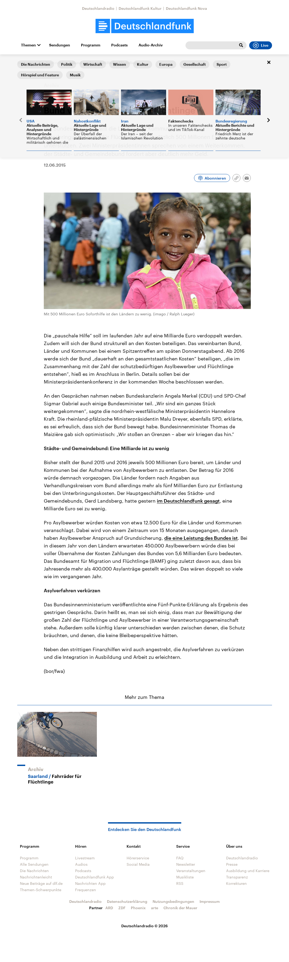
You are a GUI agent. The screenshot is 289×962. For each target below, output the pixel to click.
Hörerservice (138, 858)
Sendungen (59, 45)
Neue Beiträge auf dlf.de (41, 883)
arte (154, 908)
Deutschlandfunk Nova (186, 8)
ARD (109, 908)
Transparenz (237, 877)
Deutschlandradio (98, 8)
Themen (28, 45)
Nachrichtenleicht (36, 877)
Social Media (138, 864)
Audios (81, 864)
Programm (90, 45)
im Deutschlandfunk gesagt (188, 501)
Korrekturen (236, 883)
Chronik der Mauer (180, 908)
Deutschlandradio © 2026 (144, 926)
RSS (179, 883)
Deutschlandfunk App (94, 877)
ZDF (122, 908)
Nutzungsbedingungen (173, 901)
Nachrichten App (90, 883)
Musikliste (185, 877)
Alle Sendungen (34, 864)
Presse (232, 864)
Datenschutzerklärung (127, 901)
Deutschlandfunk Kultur (140, 8)
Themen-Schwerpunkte (40, 889)
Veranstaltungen (190, 870)
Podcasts (119, 45)
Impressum (210, 901)
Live (260, 45)
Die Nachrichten (53, 62)
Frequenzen (85, 889)
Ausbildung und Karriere (247, 870)
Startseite (25, 62)
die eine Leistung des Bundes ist (201, 538)
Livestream (85, 858)
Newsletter (185, 864)
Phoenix (138, 908)
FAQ (180, 858)
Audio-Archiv (151, 45)
